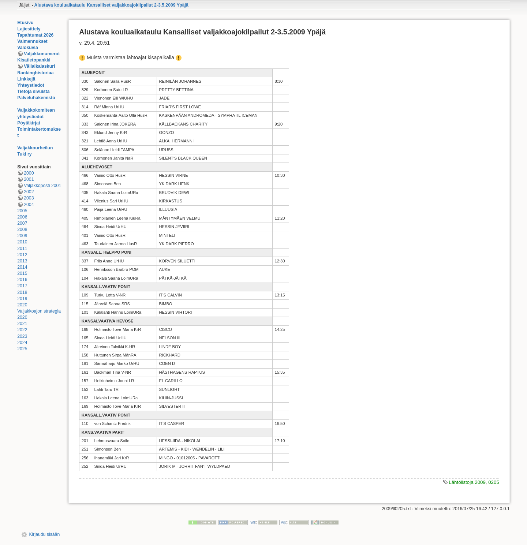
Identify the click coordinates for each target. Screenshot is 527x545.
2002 (29, 191)
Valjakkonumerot (42, 53)
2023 (22, 336)
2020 (22, 304)
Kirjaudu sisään (44, 534)
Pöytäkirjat (28, 123)
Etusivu (25, 22)
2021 (22, 323)
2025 (22, 348)
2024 (22, 342)
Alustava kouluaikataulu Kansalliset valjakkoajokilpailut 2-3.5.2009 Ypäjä (111, 5)
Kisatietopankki (34, 60)
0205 (493, 482)
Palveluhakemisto (36, 97)
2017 (22, 285)
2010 (22, 241)
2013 (22, 261)
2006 (22, 217)
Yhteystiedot (30, 85)
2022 (22, 329)
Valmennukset (32, 41)
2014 (22, 267)
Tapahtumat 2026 (35, 35)
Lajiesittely (28, 28)
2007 (22, 223)
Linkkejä (26, 79)
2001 (29, 179)
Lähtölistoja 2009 (467, 482)
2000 (29, 173)
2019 (22, 298)
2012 (22, 254)
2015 (22, 273)
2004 (29, 204)
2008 (22, 229)
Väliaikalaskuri (39, 66)
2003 (29, 198)
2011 (22, 248)
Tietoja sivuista (33, 91)
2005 (22, 210)
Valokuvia (27, 47)
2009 (22, 235)
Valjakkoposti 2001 (42, 185)
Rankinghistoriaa (35, 72)
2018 (22, 292)
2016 (22, 279)
